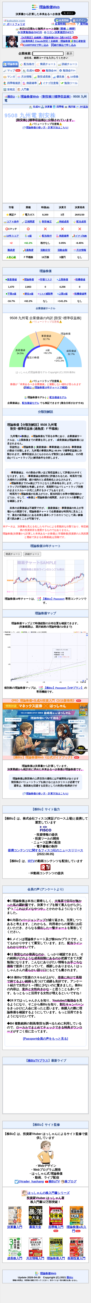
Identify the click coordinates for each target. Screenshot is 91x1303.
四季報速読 (11, 83)
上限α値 (63, 293)
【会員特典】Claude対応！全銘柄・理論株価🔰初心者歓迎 (53, 41)
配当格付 (27, 64)
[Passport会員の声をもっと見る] (45, 1038)
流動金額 (62, 250)
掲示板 (70, 106)
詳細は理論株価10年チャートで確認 (45, 387)
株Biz (9, 96)
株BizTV (52, 1181)
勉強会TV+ (67, 70)
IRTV (31, 861)
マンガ (9, 76)
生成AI (28, 70)
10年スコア (12, 235)
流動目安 (45, 250)
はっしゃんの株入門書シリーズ (45, 1192)
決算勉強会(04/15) (29, 32)
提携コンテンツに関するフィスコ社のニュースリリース (45, 850)
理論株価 (10, 64)
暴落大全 (35, 1227)
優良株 (58, 76)
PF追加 (82, 106)
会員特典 (58, 23)
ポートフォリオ (14, 24)
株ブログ (69, 1181)
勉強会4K (49, 70)
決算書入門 (14, 1227)
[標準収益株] (62, 96)
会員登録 (62, 20)
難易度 (11, 250)
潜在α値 (28, 293)
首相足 (9, 89)
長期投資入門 (76, 1258)
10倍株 (72, 76)
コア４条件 (13, 221)
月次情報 (24, 76)
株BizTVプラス (38, 1060)
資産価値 (12, 279)
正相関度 (30, 221)
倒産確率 (30, 83)
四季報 (58, 106)
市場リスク (46, 279)
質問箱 (82, 23)
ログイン (79, 20)
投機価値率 (80, 293)
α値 (30, 235)
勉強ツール (69, 83)
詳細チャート (67, 64)
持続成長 (64, 221)
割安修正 (47, 221)
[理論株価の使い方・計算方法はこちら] (45, 127)
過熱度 (29, 250)
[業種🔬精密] (67, 28)
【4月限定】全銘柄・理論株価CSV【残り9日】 (46, 37)
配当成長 (81, 221)
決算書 (46, 106)
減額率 (46, 293)
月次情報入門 (35, 1258)
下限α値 (11, 293)
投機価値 (80, 279)
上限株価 (63, 279)
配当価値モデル (56, 397)
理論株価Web (49, 7)
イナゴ (81, 235)
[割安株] (47, 96)
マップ (9, 70)
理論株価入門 (56, 1258)
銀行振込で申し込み (63, 45)
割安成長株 (42, 76)
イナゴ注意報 (48, 83)
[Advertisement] (35, 167)
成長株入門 (14, 1258)
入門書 (23, 89)
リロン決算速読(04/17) (59, 32)
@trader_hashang (29, 1181)
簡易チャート (46, 64)
